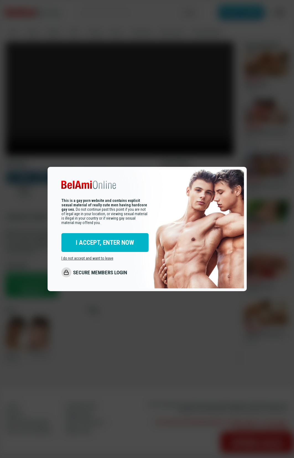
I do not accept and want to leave (87, 258)
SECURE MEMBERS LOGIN (100, 272)
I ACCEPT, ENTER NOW (104, 242)
